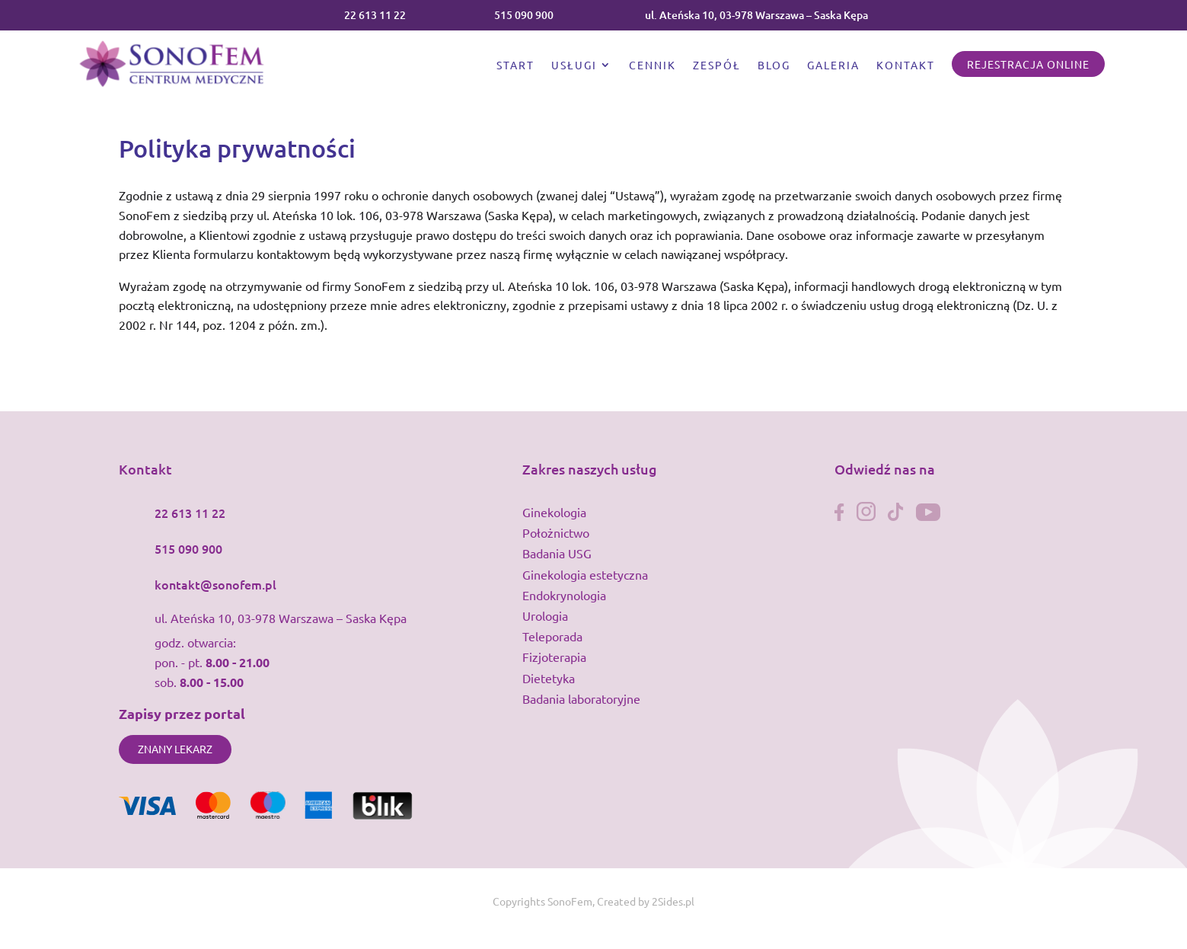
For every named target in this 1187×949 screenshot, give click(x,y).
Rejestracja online (1028, 64)
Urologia (545, 615)
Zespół (717, 65)
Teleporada (552, 636)
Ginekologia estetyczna (585, 574)
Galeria (833, 65)
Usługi (574, 65)
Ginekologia (554, 511)
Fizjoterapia (554, 656)
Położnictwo (555, 532)
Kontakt (905, 65)
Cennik (652, 65)
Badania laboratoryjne (581, 698)
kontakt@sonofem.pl (215, 584)
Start (515, 65)
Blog (774, 65)
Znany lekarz (175, 749)
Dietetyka (548, 677)
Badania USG (557, 553)
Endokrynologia (564, 594)
